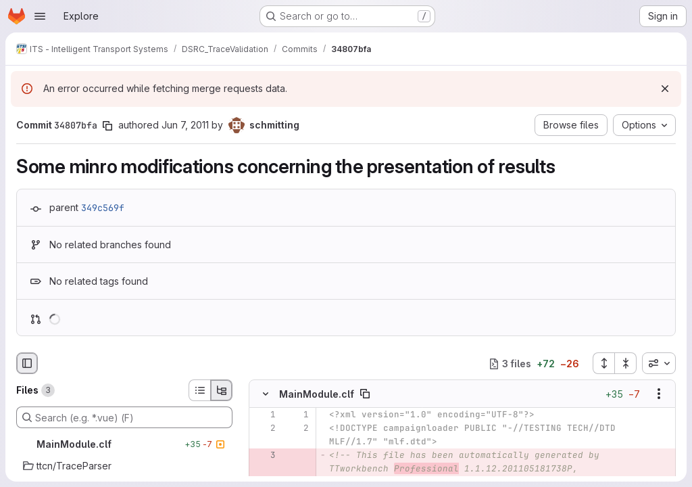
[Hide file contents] (265, 394)
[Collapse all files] (626, 363)
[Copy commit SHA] (107, 126)
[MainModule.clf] (124, 444)
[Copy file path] (365, 394)
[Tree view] (221, 390)
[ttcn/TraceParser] (124, 466)
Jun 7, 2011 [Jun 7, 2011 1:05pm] (185, 125)
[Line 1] (264, 415)
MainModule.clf (316, 394)
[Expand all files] (603, 363)
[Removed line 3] (264, 456)
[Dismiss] (665, 88)
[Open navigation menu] (40, 16)
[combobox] (659, 363)
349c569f (102, 208)
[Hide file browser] (27, 363)
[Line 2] (264, 429)
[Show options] (659, 394)
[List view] (199, 390)
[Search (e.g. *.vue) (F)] (124, 417)
